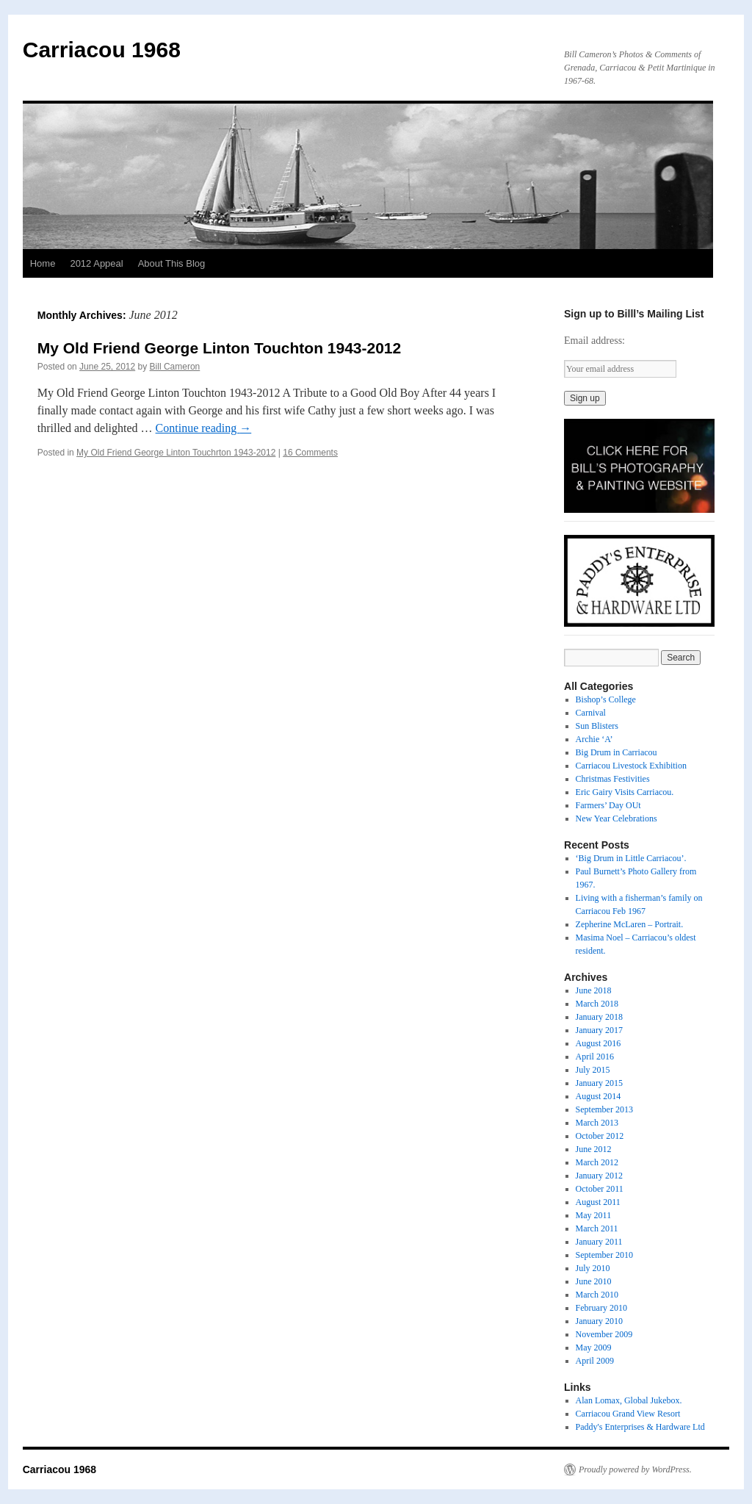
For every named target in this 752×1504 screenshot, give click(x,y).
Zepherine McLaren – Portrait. (630, 924)
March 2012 (597, 1162)
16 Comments (310, 452)
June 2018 (594, 990)
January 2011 (599, 1242)
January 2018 (599, 1017)
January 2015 (599, 1083)
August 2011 (598, 1202)
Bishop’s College (606, 699)
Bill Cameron (175, 366)
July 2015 (593, 1070)
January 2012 (599, 1175)
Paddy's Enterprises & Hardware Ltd (640, 1427)
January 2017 (599, 1030)
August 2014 (598, 1096)
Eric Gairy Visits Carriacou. (625, 792)
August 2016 (598, 1043)
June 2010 (594, 1281)
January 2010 (599, 1321)
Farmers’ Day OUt (608, 805)
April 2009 (595, 1361)
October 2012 (600, 1136)
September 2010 (604, 1255)
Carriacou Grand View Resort (628, 1413)
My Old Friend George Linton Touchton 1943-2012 (219, 347)
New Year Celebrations (616, 818)
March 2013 (597, 1123)
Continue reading (204, 428)
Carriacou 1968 (102, 49)
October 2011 (599, 1189)
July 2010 (593, 1268)
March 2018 (597, 1004)
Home (43, 263)
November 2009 (604, 1334)
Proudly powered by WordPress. (635, 1469)
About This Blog (172, 263)
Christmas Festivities (613, 779)
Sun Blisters (597, 726)
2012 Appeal (96, 263)
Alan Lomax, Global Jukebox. (629, 1400)
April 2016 (595, 1056)
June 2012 (594, 1149)
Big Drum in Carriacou (616, 752)
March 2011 (597, 1228)
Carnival (591, 713)
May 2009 (594, 1347)
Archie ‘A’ (594, 739)
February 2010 (601, 1308)
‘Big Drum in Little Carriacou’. (631, 858)
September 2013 (604, 1109)
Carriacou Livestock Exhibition (631, 765)
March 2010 (597, 1294)
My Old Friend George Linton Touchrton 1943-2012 (175, 452)
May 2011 (594, 1215)
